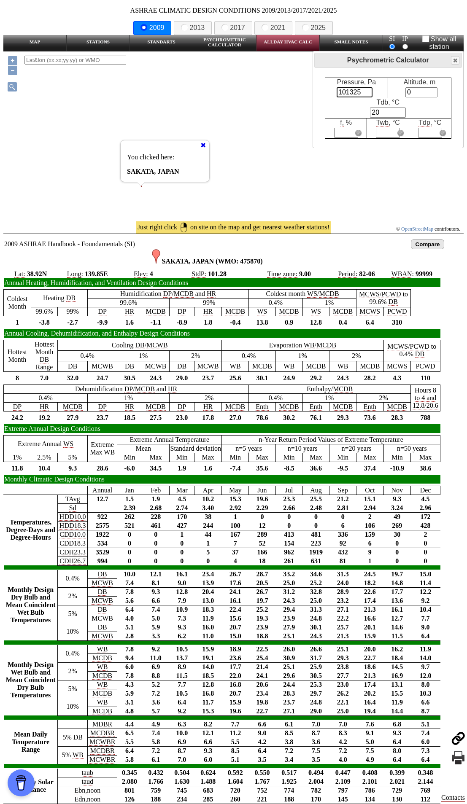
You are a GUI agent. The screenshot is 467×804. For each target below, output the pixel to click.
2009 (152, 27)
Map (35, 41)
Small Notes (351, 41)
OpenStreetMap (417, 229)
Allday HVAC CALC (288, 41)
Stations (98, 41)
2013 (193, 27)
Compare (428, 244)
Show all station (439, 42)
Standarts (161, 41)
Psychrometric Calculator (224, 42)
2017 (233, 27)
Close (455, 60)
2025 (314, 27)
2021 (273, 27)
